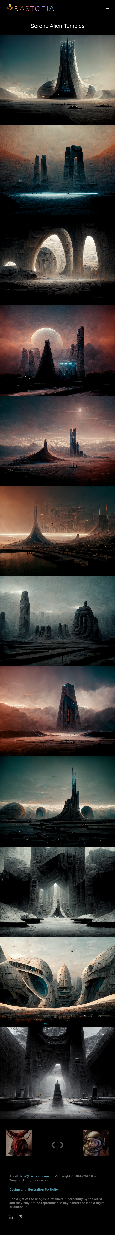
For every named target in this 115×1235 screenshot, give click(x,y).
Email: (29, 1176)
